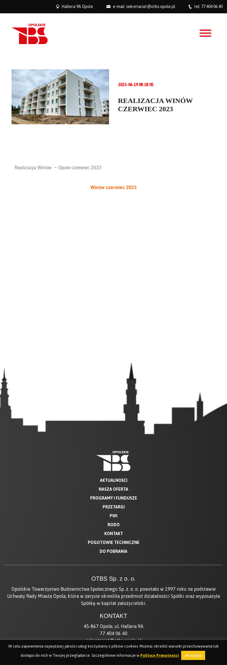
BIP (113, 578)
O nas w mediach (114, 571)
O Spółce (113, 563)
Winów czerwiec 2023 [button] (113, 187)
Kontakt (113, 400)
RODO (114, 391)
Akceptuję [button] (193, 655)
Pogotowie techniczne (114, 409)
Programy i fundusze (113, 365)
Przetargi (114, 374)
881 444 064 (138, 540)
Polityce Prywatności (159, 655)
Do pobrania (113, 418)
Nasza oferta (113, 356)
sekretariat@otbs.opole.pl (150, 6)
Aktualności (113, 347)
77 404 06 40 (212, 6)
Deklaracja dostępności (113, 585)
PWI (113, 383)
